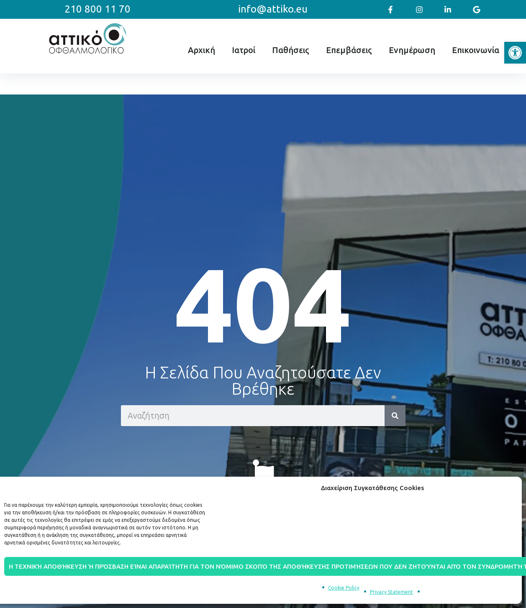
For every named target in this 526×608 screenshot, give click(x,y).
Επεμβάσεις (349, 50)
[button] (515, 53)
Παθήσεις (290, 50)
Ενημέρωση (412, 50)
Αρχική (201, 50)
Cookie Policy (343, 587)
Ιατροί (243, 50)
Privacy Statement (391, 592)
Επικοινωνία (475, 50)
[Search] (395, 415)
